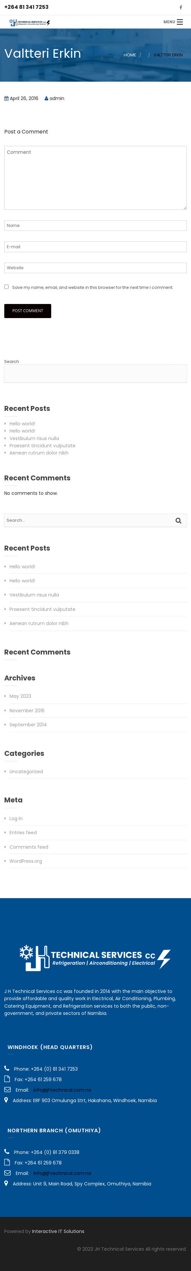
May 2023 (20, 696)
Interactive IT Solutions (58, 1231)
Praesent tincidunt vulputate (42, 445)
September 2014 (28, 724)
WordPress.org (26, 861)
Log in (16, 818)
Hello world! (22, 423)
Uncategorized (26, 771)
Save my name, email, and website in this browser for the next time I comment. (92, 287)
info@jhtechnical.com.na (62, 1090)
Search (11, 361)
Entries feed (23, 832)
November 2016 (27, 710)
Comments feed (29, 847)
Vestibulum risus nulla (34, 438)
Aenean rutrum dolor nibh (39, 453)
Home (130, 55)
